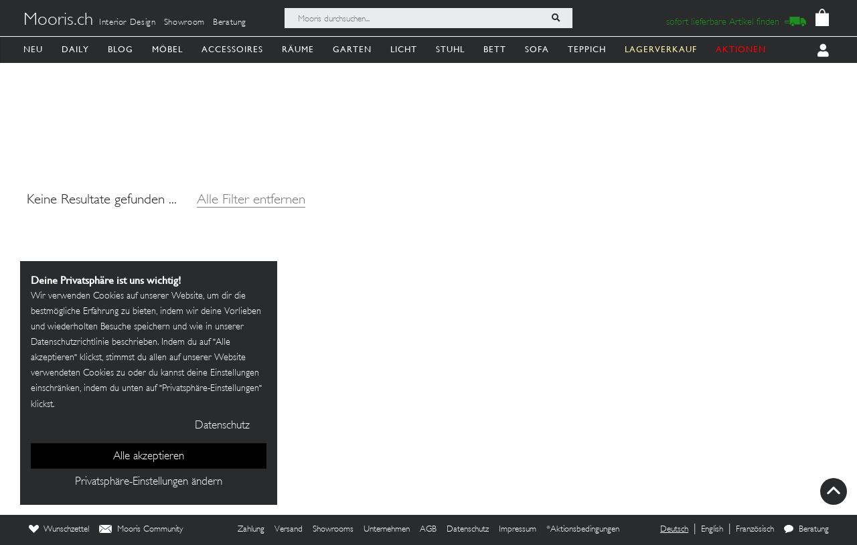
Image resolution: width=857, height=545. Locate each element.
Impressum (517, 530)
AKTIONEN (741, 49)
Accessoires (232, 49)
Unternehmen (387, 530)
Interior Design (127, 23)
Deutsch (674, 530)
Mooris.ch (58, 20)
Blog (120, 49)
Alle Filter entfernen (251, 200)
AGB (428, 530)
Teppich (587, 49)
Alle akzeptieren (148, 456)
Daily (75, 49)
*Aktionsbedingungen (582, 530)
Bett (494, 49)
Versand (289, 530)
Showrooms (333, 530)
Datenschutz (468, 530)
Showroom (184, 23)
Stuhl (450, 49)
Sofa (537, 49)
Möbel (167, 49)
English (712, 530)
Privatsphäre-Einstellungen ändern (148, 482)
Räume (298, 49)
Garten (352, 49)
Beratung (229, 23)
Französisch (755, 530)
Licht (403, 49)
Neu (33, 49)
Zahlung (251, 530)
